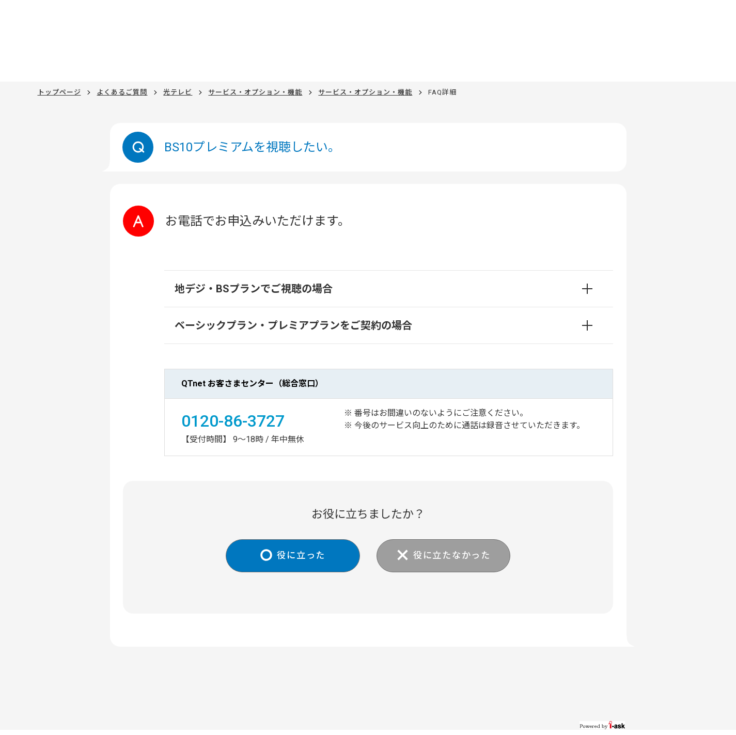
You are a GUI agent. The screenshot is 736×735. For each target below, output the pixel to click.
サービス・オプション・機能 (255, 92)
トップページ (59, 92)
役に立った (298, 556)
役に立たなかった (454, 556)
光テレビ (177, 92)
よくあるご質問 (122, 92)
